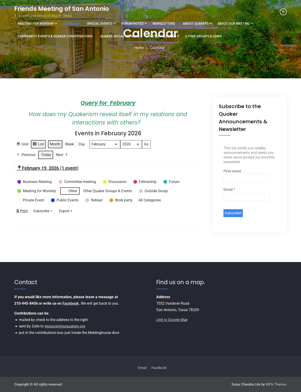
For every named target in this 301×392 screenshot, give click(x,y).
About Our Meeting (233, 23)
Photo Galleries (162, 36)
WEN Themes (276, 384)
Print (22, 212)
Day (81, 144)
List (38, 144)
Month (55, 144)
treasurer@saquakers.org (65, 326)
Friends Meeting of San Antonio (61, 9)
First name (232, 171)
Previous (26, 154)
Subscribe (43, 211)
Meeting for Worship (36, 23)
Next (62, 154)
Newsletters (164, 23)
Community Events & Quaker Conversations (55, 36)
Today (46, 154)
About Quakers (195, 23)
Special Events (99, 23)
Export (66, 211)
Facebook (70, 303)
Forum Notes (132, 23)
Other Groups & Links (203, 36)
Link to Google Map (172, 320)
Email (229, 189)
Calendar (71, 23)
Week (69, 144)
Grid (22, 144)
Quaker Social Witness (119, 36)
